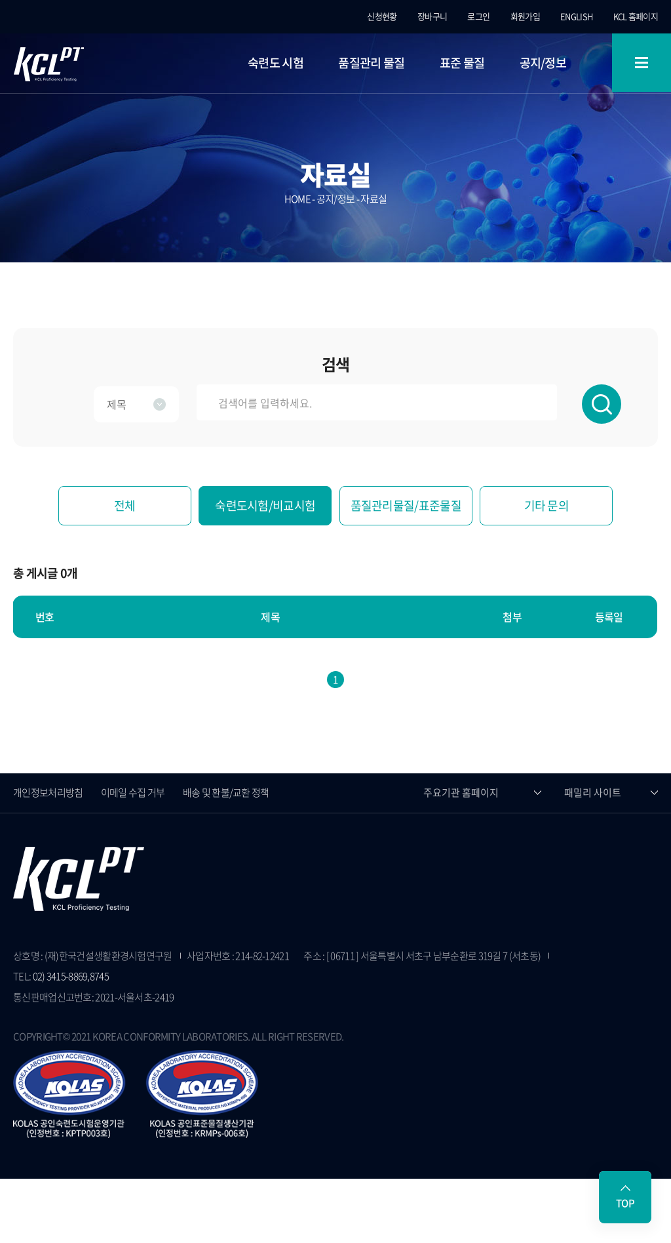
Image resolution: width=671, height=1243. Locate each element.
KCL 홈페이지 (635, 16)
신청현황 (381, 16)
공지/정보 (543, 62)
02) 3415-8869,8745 (71, 976)
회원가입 (525, 16)
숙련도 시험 (275, 62)
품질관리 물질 (371, 62)
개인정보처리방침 (48, 792)
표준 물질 (462, 62)
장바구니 (432, 16)
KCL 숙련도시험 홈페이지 (48, 64)
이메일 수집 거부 (133, 792)
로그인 (478, 16)
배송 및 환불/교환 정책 (226, 792)
